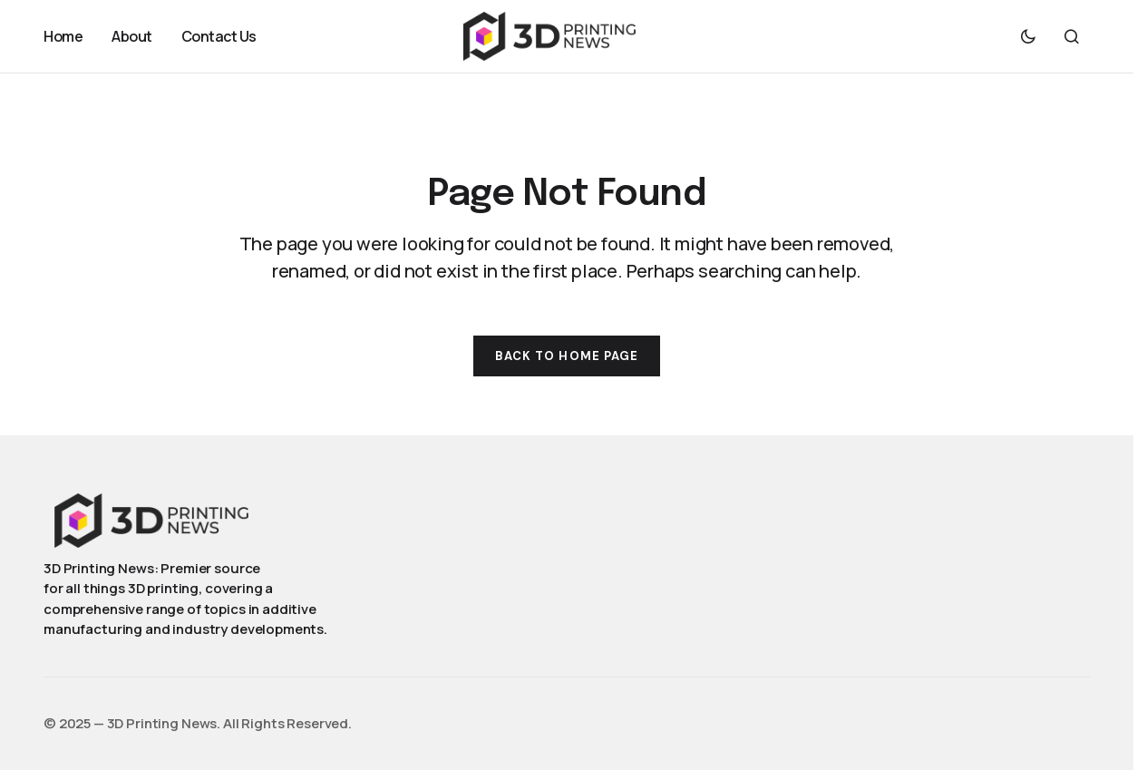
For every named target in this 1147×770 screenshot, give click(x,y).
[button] (1028, 36)
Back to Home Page (566, 356)
